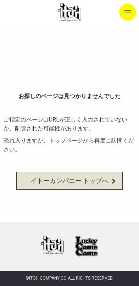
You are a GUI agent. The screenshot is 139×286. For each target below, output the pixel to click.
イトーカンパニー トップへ (69, 180)
